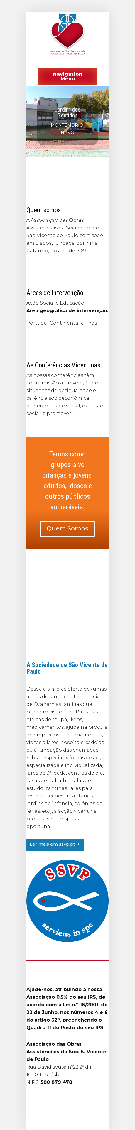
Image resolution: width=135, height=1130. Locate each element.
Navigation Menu (67, 76)
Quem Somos (67, 528)
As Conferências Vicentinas (63, 365)
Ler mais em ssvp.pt (52, 844)
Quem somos (43, 210)
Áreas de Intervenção (54, 293)
